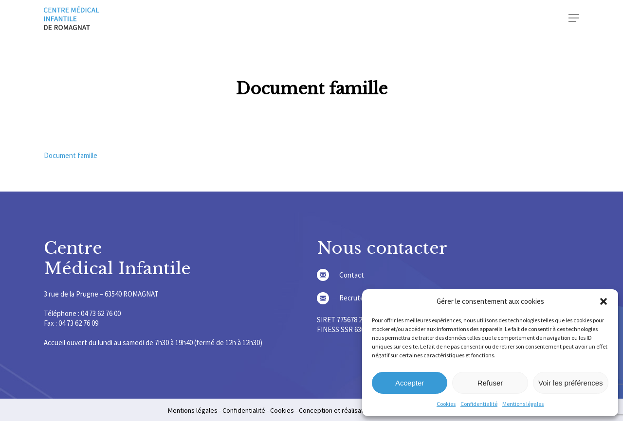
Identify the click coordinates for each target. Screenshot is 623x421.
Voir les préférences (570, 383)
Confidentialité (478, 403)
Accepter (409, 383)
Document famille (70, 155)
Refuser (490, 383)
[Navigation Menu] (573, 18)
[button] (603, 301)
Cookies (446, 403)
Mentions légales (523, 403)
